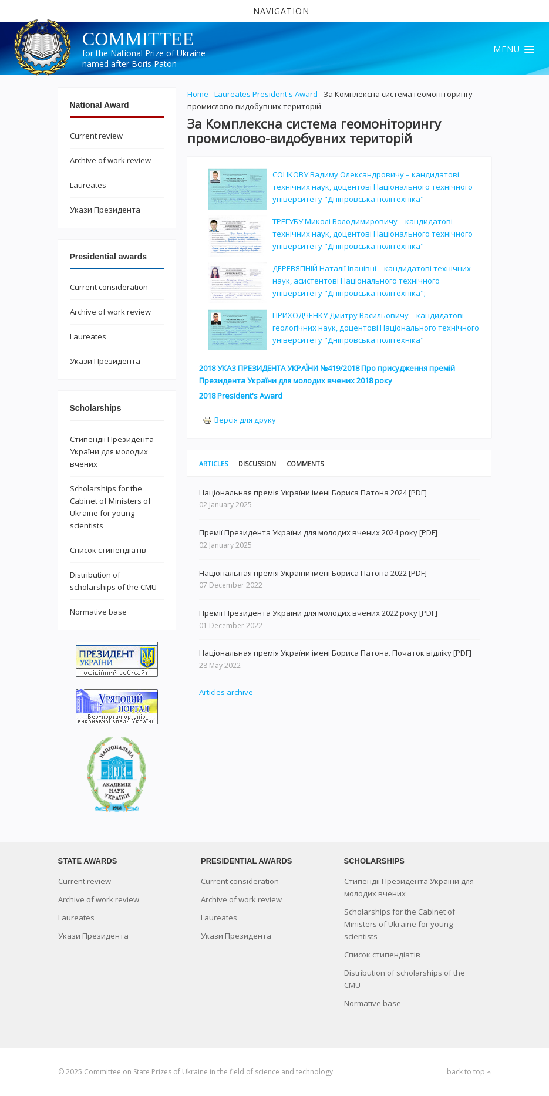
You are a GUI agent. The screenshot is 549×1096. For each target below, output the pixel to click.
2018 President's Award (240, 395)
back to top (469, 1072)
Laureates (88, 185)
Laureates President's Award (266, 94)
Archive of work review (110, 160)
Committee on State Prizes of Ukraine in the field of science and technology (208, 1072)
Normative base (98, 611)
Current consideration (109, 287)
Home (197, 94)
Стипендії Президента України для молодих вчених (112, 451)
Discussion (257, 463)
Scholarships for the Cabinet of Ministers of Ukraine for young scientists (399, 924)
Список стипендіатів (108, 550)
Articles (213, 463)
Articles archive (226, 692)
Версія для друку (239, 419)
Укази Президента (105, 209)
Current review (96, 135)
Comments (305, 463)
